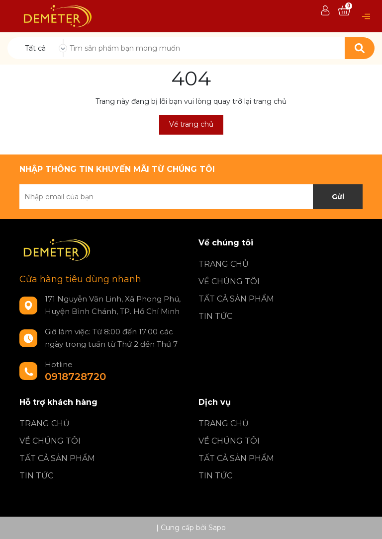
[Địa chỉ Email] (191, 196)
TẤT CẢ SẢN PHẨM (236, 299)
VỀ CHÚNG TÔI (229, 281)
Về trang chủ (191, 124)
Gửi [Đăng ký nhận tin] (338, 196)
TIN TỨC (215, 316)
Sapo (217, 527)
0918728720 (75, 377)
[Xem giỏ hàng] (344, 10)
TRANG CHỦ (223, 264)
